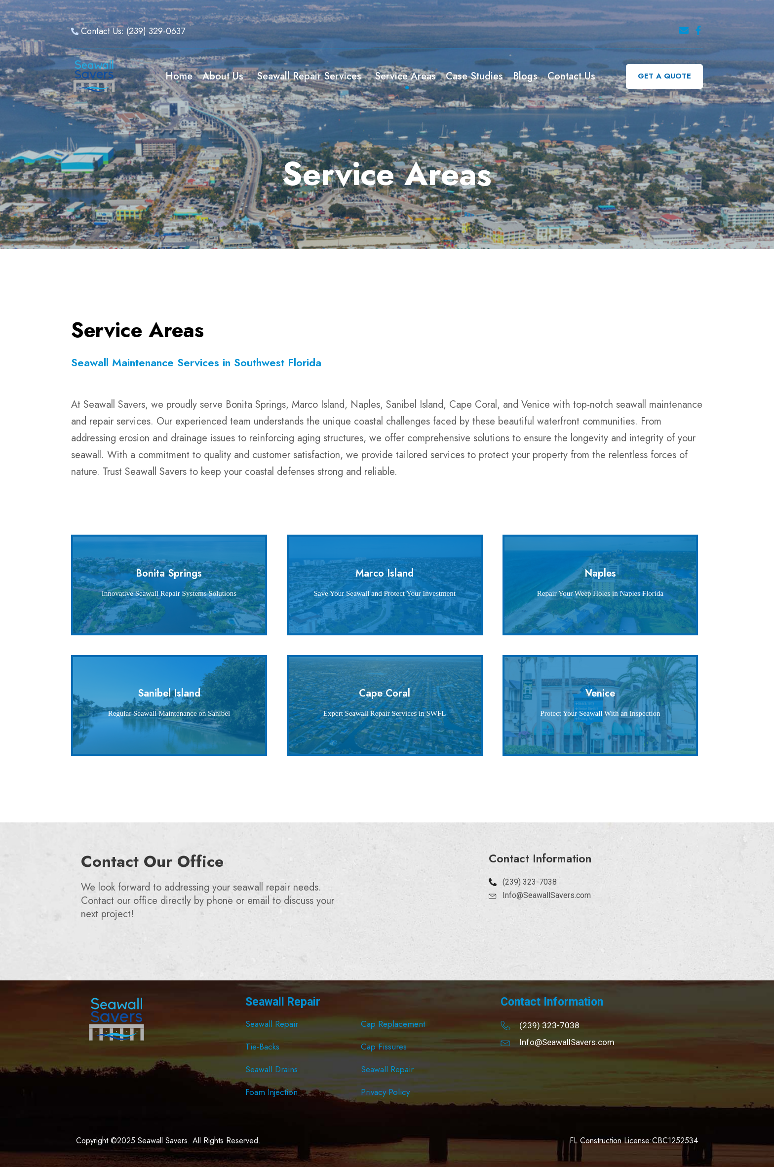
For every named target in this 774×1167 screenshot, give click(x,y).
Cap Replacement (393, 1024)
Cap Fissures (384, 1046)
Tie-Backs (262, 1046)
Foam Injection (271, 1092)
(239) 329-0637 (155, 31)
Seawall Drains (271, 1069)
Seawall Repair (271, 1024)
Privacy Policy (385, 1092)
